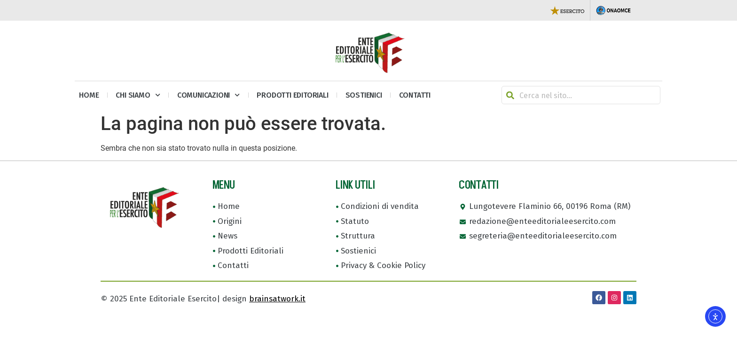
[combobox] (581, 95)
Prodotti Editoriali (292, 95)
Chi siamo (138, 95)
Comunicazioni (208, 95)
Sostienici (363, 95)
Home (89, 95)
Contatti (415, 95)
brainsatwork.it (277, 299)
